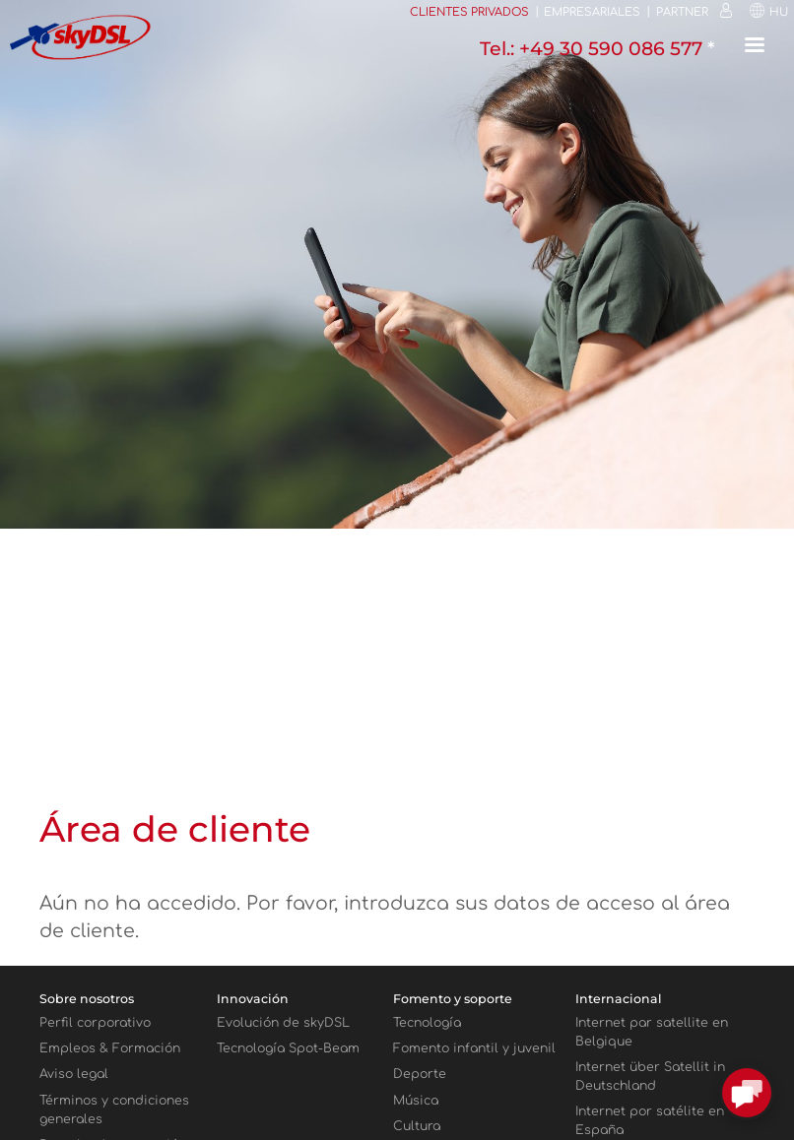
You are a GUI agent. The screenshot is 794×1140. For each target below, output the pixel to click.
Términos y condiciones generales (114, 1110)
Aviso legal (73, 1074)
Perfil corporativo (95, 1023)
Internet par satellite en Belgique (651, 1032)
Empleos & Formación (109, 1048)
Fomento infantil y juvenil (474, 1048)
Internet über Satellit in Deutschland (650, 1076)
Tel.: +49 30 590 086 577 (593, 48)
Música (415, 1101)
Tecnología (427, 1023)
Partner (682, 12)
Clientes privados (469, 12)
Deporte (419, 1074)
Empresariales (592, 12)
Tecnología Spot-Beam (288, 1048)
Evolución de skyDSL (283, 1023)
